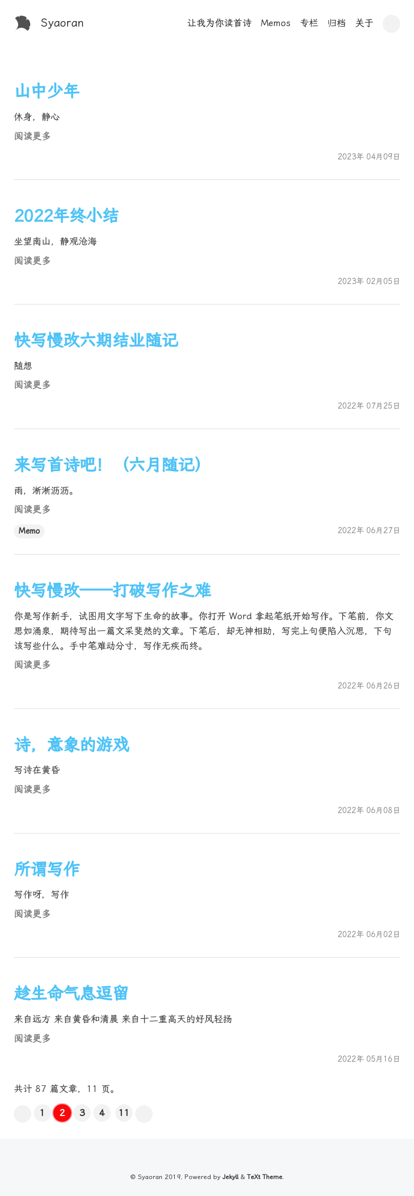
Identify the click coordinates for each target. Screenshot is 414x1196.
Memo (29, 531)
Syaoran (62, 22)
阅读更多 (32, 136)
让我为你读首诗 (219, 22)
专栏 (309, 22)
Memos (276, 22)
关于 (364, 22)
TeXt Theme (264, 1177)
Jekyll (230, 1177)
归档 (336, 22)
